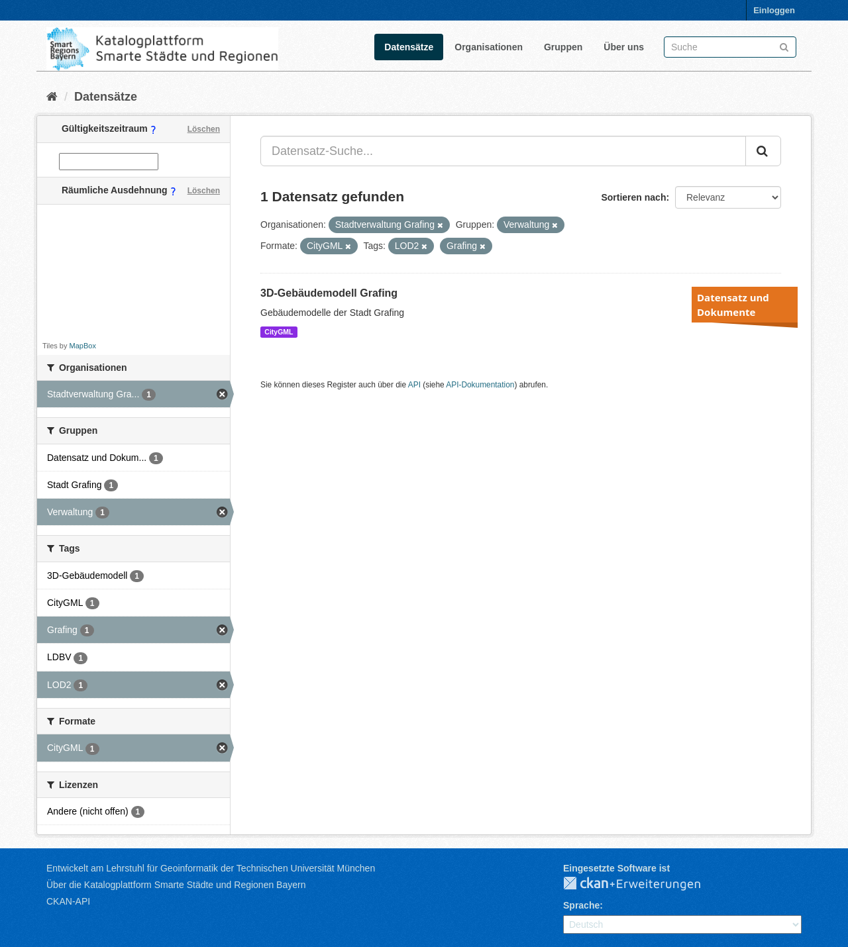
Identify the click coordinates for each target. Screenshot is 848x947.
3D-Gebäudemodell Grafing (329, 293)
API (414, 384)
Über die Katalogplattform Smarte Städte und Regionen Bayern (175, 884)
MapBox (83, 346)
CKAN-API (68, 901)
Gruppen (563, 47)
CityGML (278, 332)
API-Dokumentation (480, 384)
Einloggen (774, 10)
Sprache (581, 905)
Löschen (203, 129)
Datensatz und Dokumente (733, 305)
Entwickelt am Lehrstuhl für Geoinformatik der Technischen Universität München (210, 868)
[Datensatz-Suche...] (503, 151)
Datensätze (408, 47)
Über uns (624, 47)
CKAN (642, 884)
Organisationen (488, 47)
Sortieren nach (633, 197)
